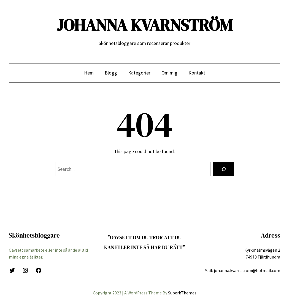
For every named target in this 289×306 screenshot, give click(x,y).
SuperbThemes (182, 293)
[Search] (223, 169)
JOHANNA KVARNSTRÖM (145, 25)
